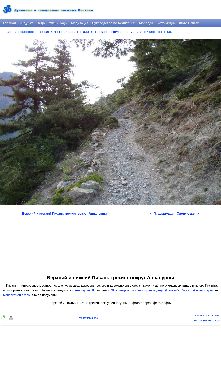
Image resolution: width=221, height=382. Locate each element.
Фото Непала (189, 23)
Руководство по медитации (113, 23)
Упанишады (58, 23)
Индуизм (26, 23)
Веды (41, 23)
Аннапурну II (84, 290)
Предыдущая (162, 213)
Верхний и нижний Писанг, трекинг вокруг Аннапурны (64, 213)
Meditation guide (88, 317)
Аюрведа (146, 23)
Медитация (79, 23)
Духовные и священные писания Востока (53, 10)
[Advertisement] (110, 244)
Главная (9, 23)
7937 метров (119, 290)
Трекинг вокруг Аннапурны (117, 31)
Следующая (188, 213)
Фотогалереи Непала (71, 31)
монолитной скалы (17, 295)
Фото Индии (166, 23)
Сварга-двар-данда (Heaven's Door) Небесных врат (174, 290)
